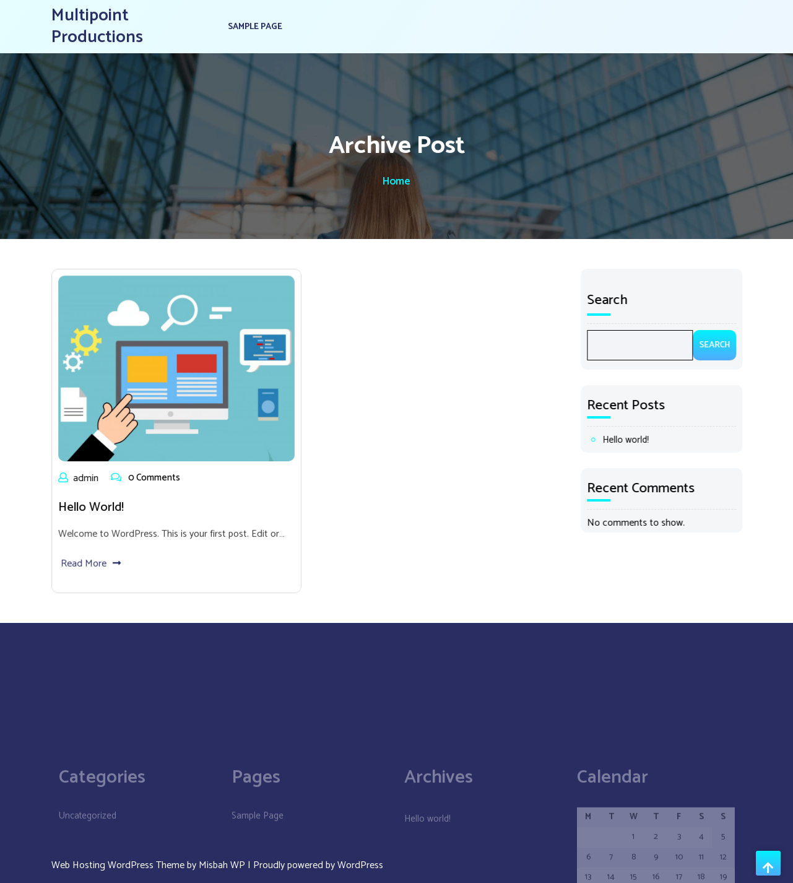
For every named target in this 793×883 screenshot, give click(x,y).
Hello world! (94, 505)
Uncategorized (87, 865)
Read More (93, 559)
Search (614, 300)
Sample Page (255, 24)
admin (81, 477)
